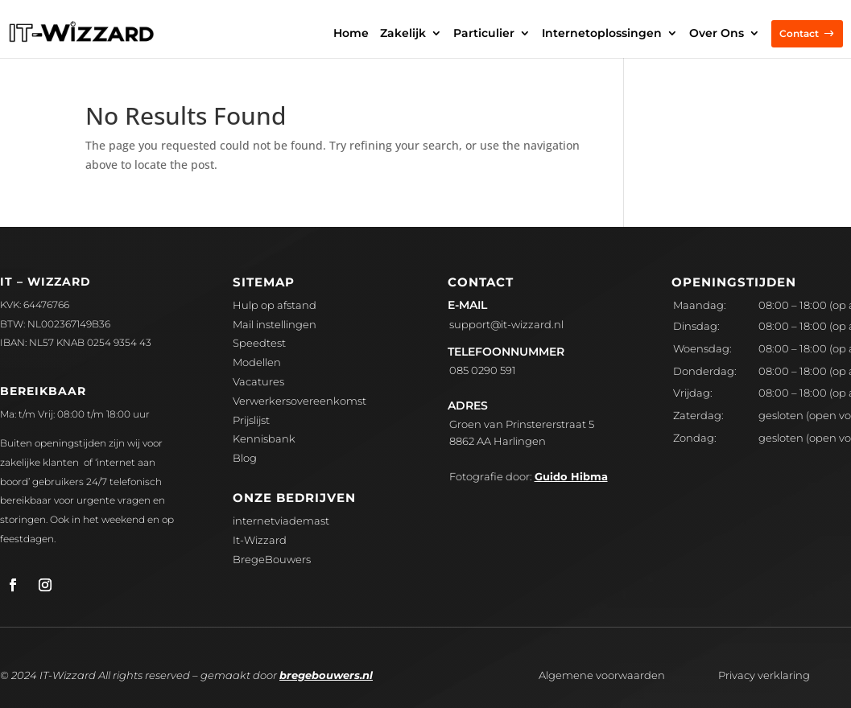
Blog (245, 457)
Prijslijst (251, 420)
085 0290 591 (482, 370)
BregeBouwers (272, 559)
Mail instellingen (274, 324)
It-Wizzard (260, 539)
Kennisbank (264, 438)
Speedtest (259, 342)
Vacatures (258, 381)
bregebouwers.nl (326, 675)
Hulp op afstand (274, 304)
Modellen (257, 362)
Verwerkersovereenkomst (299, 400)
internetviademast (281, 520)
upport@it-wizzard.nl (506, 324)
